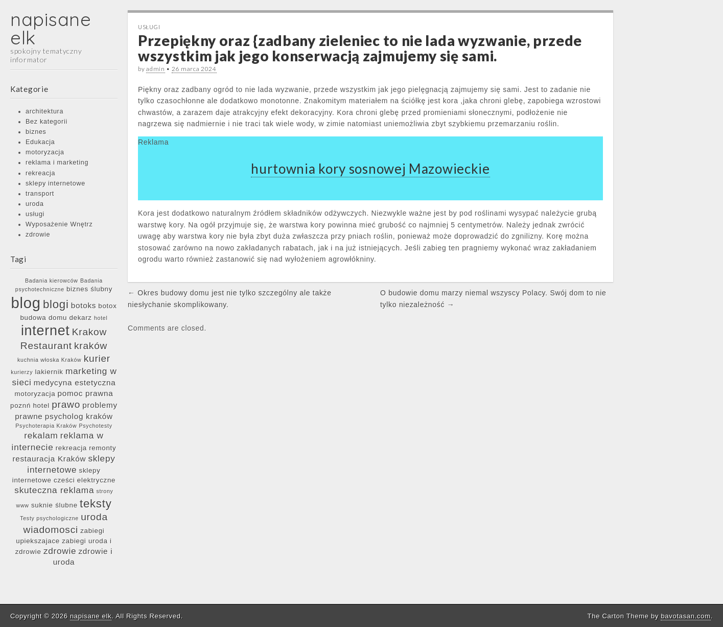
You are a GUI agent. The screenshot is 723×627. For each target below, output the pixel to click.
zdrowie (38, 234)
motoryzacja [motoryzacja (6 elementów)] (35, 394)
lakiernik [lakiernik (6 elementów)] (49, 372)
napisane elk (50, 28)
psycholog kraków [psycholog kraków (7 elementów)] (79, 416)
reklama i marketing (57, 162)
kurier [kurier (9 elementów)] (97, 358)
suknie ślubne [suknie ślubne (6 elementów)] (54, 505)
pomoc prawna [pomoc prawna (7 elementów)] (85, 393)
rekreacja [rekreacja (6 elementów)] (71, 448)
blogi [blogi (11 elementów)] (56, 304)
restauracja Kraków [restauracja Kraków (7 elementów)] (49, 458)
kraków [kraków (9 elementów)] (90, 345)
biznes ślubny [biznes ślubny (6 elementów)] (89, 289)
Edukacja (40, 142)
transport (40, 193)
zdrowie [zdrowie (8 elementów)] (59, 551)
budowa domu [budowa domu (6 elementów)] (43, 317)
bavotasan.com (685, 616)
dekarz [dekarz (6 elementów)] (80, 317)
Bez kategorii (46, 121)
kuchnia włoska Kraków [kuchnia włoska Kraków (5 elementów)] (49, 360)
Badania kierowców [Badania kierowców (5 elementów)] (51, 280)
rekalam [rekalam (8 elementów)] (41, 435)
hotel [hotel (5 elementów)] (101, 318)
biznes (36, 131)
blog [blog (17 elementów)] (25, 302)
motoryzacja (45, 152)
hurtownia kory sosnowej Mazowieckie (370, 168)
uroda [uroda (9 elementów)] (94, 517)
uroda (35, 203)
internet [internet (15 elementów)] (45, 330)
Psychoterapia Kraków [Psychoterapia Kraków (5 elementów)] (46, 426)
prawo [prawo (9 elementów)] (66, 404)
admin (155, 69)
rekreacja (40, 173)
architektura (44, 111)
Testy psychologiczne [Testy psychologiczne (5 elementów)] (49, 518)
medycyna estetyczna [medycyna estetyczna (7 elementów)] (75, 382)
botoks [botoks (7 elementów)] (83, 305)
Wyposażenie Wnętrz (59, 224)
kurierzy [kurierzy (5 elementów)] (22, 372)
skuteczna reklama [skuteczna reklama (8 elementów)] (54, 490)
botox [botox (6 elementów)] (107, 306)
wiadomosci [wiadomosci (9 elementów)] (51, 529)
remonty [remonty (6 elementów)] (102, 448)
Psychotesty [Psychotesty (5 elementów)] (95, 426)
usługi (35, 214)
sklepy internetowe (55, 183)
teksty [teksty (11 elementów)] (96, 503)
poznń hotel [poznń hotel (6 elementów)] (30, 405)
